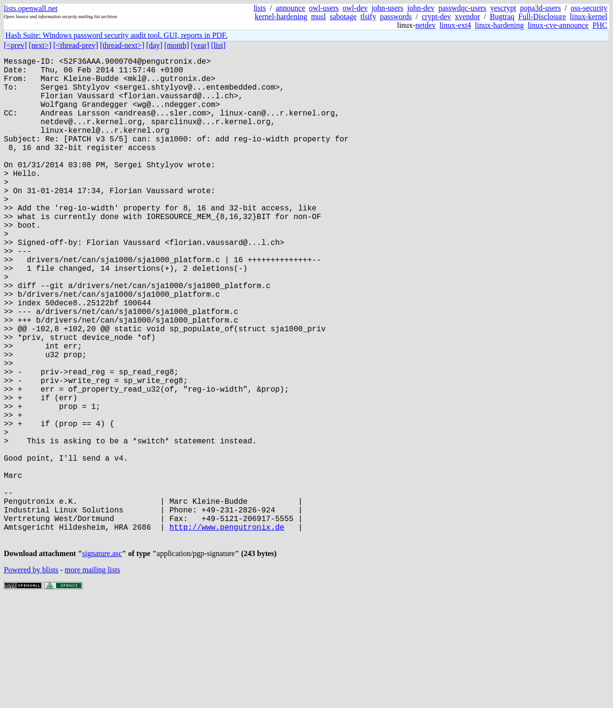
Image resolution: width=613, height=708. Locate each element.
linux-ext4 (455, 25)
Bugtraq (502, 16)
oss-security (589, 8)
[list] (218, 45)
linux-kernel (588, 16)
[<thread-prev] (75, 45)
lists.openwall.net (30, 8)
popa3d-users (540, 8)
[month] (176, 45)
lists (259, 8)
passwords (396, 16)
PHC (599, 25)
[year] (200, 45)
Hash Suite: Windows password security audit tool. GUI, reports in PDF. (116, 35)
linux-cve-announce (558, 25)
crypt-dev (436, 16)
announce (290, 8)
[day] (154, 45)
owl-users (324, 8)
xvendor (467, 16)
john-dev (420, 8)
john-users (388, 8)
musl (318, 16)
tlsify (368, 16)
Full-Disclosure (542, 16)
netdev (425, 25)
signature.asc (102, 663)
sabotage (343, 16)
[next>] (40, 45)
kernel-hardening (281, 16)
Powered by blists (31, 679)
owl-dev (354, 8)
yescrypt (503, 8)
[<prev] (15, 45)
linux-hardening (499, 25)
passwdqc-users (462, 8)
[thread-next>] (122, 45)
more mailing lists (92, 679)
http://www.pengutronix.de (227, 632)
